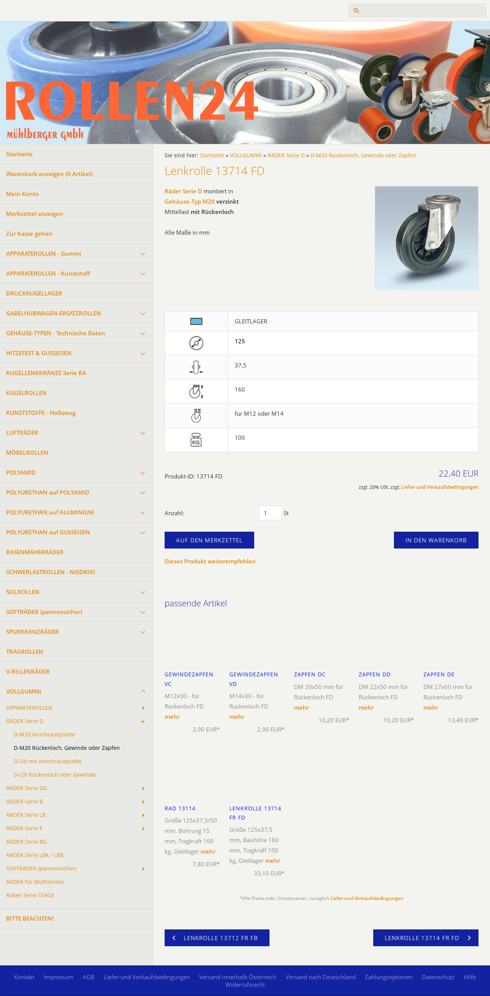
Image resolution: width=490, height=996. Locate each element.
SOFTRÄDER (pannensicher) (44, 612)
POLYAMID (21, 472)
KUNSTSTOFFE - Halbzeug (40, 412)
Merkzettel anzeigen (34, 213)
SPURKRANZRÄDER (32, 631)
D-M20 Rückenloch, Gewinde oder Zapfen (67, 748)
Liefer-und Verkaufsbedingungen (440, 487)
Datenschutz (438, 977)
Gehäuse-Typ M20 (190, 201)
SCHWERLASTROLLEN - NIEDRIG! (50, 572)
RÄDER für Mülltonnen (35, 881)
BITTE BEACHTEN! (30, 918)
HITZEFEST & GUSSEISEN (39, 353)
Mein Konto (22, 194)
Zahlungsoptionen (389, 977)
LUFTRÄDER (22, 432)
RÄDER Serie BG (26, 841)
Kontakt (24, 977)
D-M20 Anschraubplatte (44, 734)
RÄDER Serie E (24, 828)
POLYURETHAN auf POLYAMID (47, 492)
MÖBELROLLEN (27, 452)
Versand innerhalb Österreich (237, 977)
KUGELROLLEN (26, 393)
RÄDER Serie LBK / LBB (35, 855)
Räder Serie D (183, 191)
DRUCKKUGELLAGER (34, 293)
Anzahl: (174, 513)
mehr (172, 716)
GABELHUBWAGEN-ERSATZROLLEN (53, 313)
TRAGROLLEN (24, 651)
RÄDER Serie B (24, 801)
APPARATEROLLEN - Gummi (43, 253)
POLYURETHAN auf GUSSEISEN (48, 532)
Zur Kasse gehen (29, 233)
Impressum (59, 977)
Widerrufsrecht (245, 984)
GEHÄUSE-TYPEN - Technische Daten (55, 333)
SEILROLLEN (22, 592)
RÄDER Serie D (24, 721)
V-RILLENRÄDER (28, 671)
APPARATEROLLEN (29, 707)
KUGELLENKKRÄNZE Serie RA (46, 373)
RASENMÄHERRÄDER (35, 552)
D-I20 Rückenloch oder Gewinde (55, 774)
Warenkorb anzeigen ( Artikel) (49, 174)
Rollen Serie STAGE (30, 895)
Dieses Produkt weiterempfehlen (210, 561)
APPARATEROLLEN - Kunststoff (48, 273)
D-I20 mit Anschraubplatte (48, 761)
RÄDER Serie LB (26, 814)
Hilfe (470, 977)
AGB (89, 977)
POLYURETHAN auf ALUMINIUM (50, 512)
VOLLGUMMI (23, 691)
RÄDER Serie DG (26, 788)
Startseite (19, 154)
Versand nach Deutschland (321, 977)
